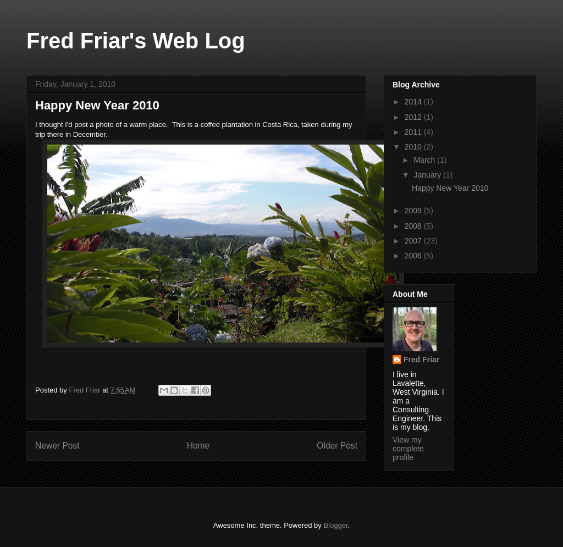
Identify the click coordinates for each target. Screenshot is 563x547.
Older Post (337, 445)
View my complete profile (408, 448)
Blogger (335, 525)
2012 (414, 117)
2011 (414, 132)
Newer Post (57, 445)
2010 (414, 146)
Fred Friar (421, 359)
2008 (414, 226)
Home (198, 445)
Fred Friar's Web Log (135, 41)
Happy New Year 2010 (450, 188)
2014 (414, 101)
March (425, 160)
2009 (414, 210)
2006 (414, 255)
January (428, 174)
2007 (414, 240)
